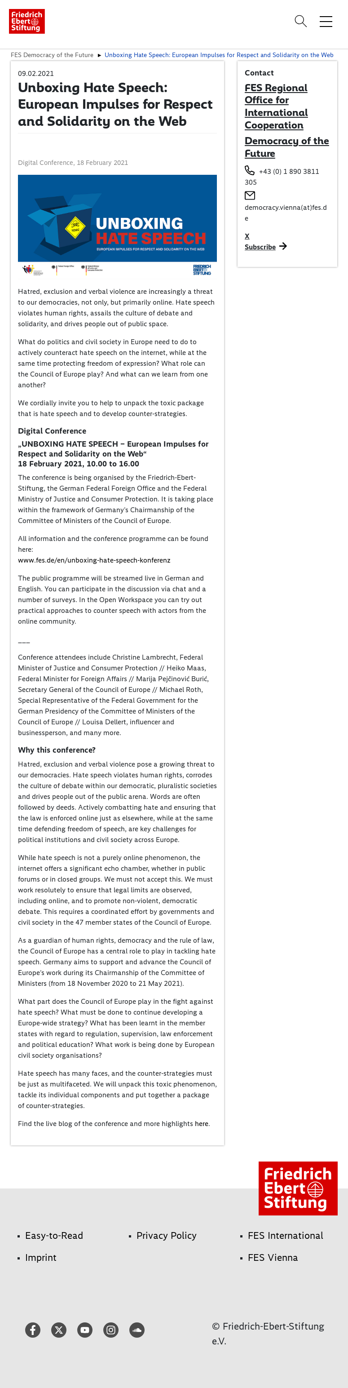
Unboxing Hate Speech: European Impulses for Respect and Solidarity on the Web (219, 54)
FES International (285, 1235)
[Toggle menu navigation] (326, 21)
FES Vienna (273, 1257)
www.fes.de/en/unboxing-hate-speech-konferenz (94, 560)
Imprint (41, 1257)
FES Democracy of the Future (52, 54)
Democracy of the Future (287, 147)
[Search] (302, 21)
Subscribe (260, 247)
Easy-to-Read (54, 1235)
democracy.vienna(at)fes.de (286, 212)
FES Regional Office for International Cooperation (276, 106)
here (201, 1123)
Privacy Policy (167, 1235)
